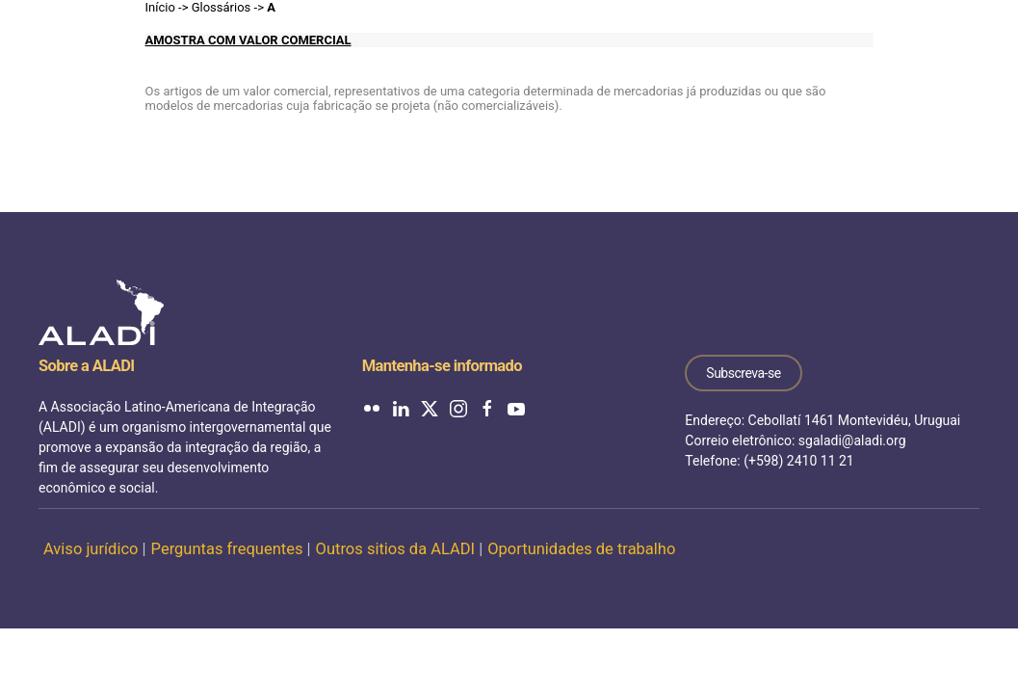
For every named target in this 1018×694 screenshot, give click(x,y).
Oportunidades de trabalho (581, 549)
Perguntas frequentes (227, 549)
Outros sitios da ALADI (396, 549)
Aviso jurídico (90, 549)
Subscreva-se (743, 373)
